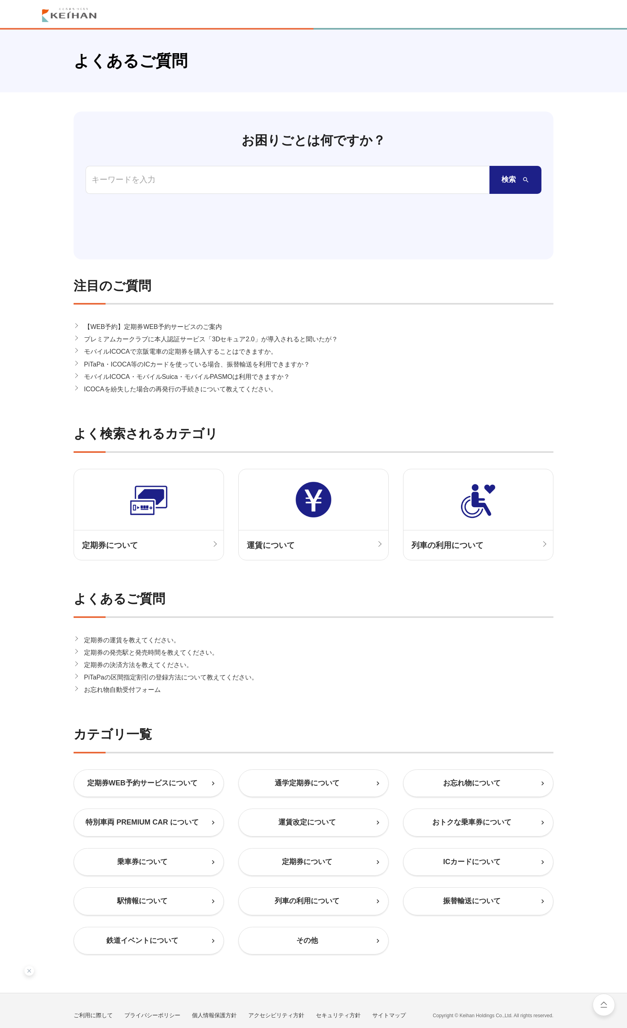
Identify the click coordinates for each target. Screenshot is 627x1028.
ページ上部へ (604, 1005)
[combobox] (287, 180)
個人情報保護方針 (214, 983)
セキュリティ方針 (338, 983)
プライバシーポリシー (152, 983)
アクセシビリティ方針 (276, 983)
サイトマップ (389, 983)
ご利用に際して (93, 983)
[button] (313, 295)
